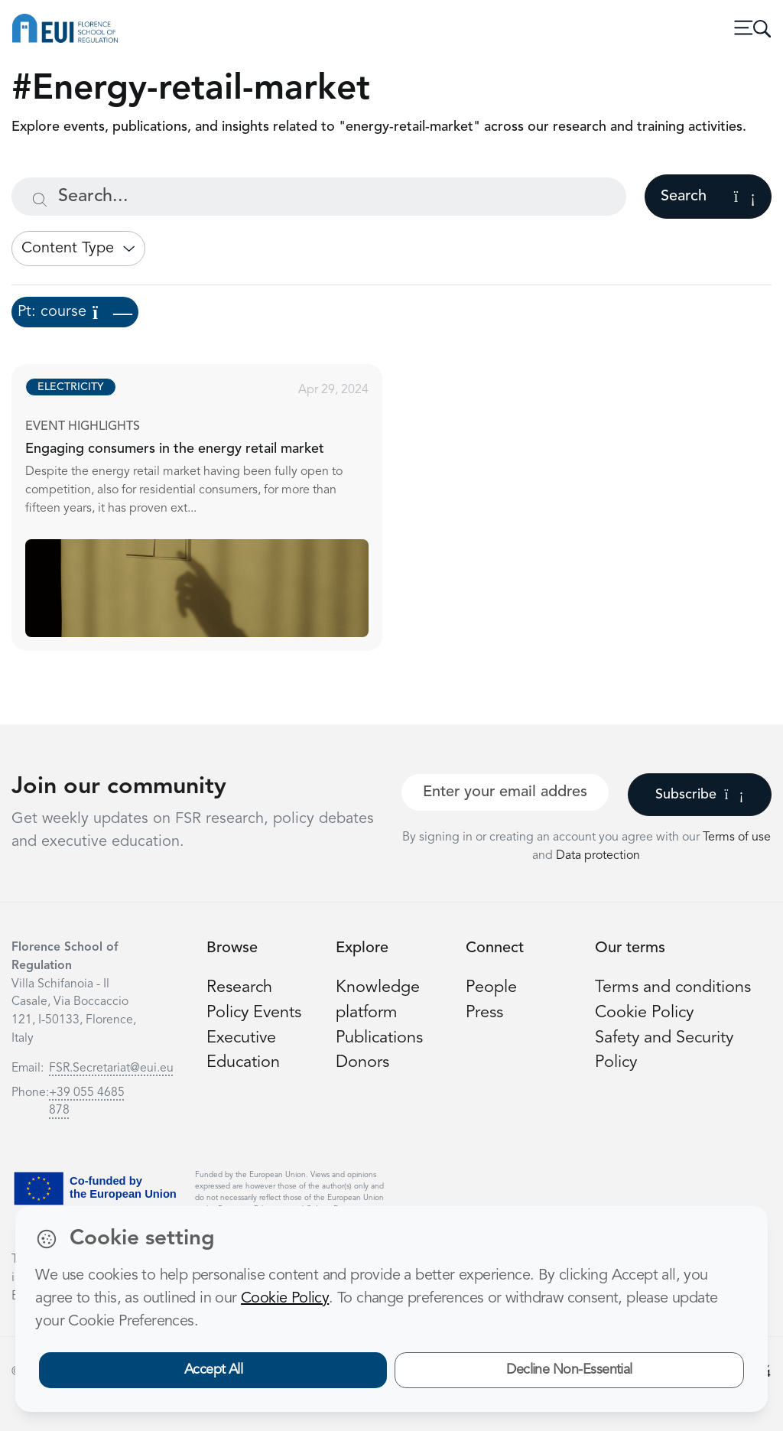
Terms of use (737, 837)
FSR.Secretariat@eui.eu (111, 1068)
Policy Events (253, 1013)
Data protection (598, 856)
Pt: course (75, 312)
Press (484, 1013)
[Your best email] (505, 792)
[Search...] (318, 196)
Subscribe (699, 795)
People (491, 988)
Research (239, 988)
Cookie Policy (644, 1013)
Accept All (213, 1370)
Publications (379, 1038)
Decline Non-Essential (569, 1370)
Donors (362, 1063)
